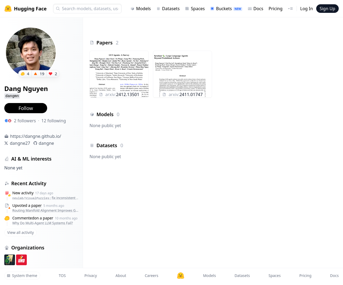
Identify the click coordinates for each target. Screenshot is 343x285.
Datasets (168, 9)
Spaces (195, 9)
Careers (151, 275)
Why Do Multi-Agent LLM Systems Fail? (42, 223)
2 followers (25, 121)
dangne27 (20, 143)
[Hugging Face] (180, 275)
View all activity (20, 232)
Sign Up (327, 9)
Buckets (226, 9)
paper (36, 205)
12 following (53, 121)
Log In (306, 9)
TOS (62, 275)
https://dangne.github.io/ (35, 136)
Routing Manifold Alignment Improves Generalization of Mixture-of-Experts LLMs (46, 210)
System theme (22, 275)
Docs (255, 9)
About (120, 275)
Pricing (275, 9)
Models (140, 9)
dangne (46, 143)
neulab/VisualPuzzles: (46, 198)
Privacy (90, 275)
